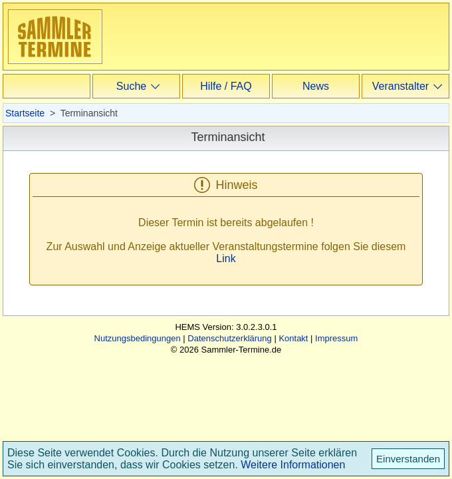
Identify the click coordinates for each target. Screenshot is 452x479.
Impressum (336, 338)
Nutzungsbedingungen (137, 338)
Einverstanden (408, 458)
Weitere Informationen (293, 464)
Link (225, 258)
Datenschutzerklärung (229, 338)
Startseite (25, 113)
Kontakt (293, 338)
